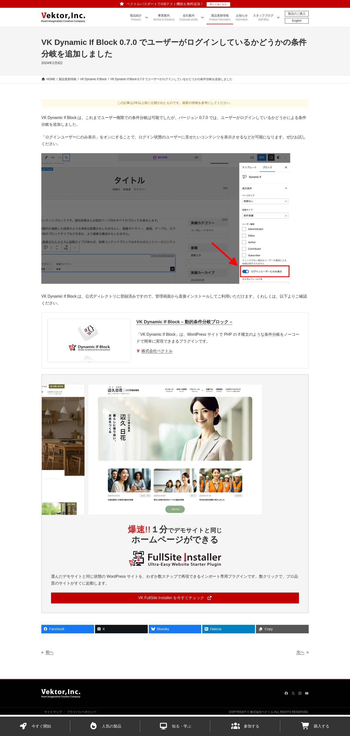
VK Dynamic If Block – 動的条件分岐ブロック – (184, 321)
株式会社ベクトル (157, 351)
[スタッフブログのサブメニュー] (278, 17)
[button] (175, 598)
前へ (49, 652)
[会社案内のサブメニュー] (202, 17)
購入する (315, 726)
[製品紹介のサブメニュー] (146, 17)
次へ (300, 652)
